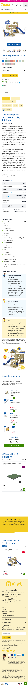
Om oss (4, 609)
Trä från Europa (7, 105)
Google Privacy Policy (20, 640)
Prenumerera (6, 637)
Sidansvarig (10, 661)
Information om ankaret (9, 102)
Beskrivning (6, 98)
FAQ (21, 105)
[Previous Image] (2, 29)
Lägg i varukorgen (14, 445)
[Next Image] (25, 29)
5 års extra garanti (16, 429)
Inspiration (4, 613)
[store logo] (5, 4)
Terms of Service (4, 641)
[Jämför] (3, 92)
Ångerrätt (13, 663)
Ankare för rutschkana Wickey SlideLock (15, 416)
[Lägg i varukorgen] (24, 489)
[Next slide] (25, 51)
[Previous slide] (23, 459)
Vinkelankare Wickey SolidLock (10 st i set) (15, 403)
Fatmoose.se (10, 664)
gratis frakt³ (4, 81)
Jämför (5, 92)
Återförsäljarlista (19, 663)
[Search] (25, 9)
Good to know (15, 98)
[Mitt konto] (17, 5)
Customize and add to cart (10, 75)
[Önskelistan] (6, 684)
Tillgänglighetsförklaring (8, 615)
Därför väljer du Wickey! (8, 611)
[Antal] (21, 489)
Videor (15, 105)
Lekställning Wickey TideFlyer (15, 393)
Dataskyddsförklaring (16, 661)
